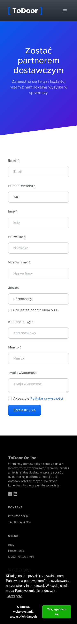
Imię (12, 211)
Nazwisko (17, 237)
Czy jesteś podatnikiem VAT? (36, 310)
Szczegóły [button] (14, 596)
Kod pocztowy (20, 322)
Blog (11, 545)
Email (13, 160)
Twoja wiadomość (22, 373)
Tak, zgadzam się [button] (56, 612)
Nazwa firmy (19, 262)
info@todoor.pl (18, 516)
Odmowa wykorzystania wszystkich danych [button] (23, 611)
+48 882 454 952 (19, 522)
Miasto (14, 347)
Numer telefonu (21, 186)
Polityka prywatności (46, 398)
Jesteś (13, 288)
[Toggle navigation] (65, 11)
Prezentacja (16, 550)
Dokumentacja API (21, 556)
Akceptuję (38, 398)
